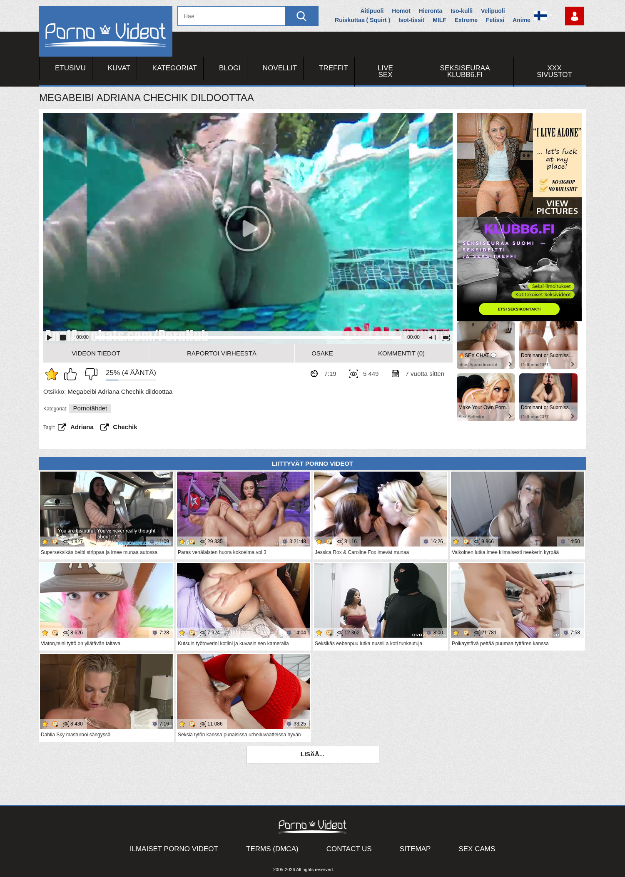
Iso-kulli (462, 10)
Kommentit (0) (401, 353)
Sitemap (415, 849)
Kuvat (119, 68)
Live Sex (385, 71)
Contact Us (349, 849)
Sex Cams (476, 849)
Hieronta (431, 10)
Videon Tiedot (96, 353)
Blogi (230, 68)
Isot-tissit (411, 20)
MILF (439, 20)
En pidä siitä (89, 374)
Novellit (280, 68)
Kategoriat (174, 68)
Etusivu (70, 68)
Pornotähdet (90, 408)
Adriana (82, 426)
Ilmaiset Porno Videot (174, 849)
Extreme (466, 20)
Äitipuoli (371, 10)
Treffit (333, 68)
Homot (401, 10)
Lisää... (313, 754)
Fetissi (495, 20)
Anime (521, 20)
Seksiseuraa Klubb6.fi (465, 71)
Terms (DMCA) (272, 849)
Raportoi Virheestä (221, 353)
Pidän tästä (72, 374)
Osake (322, 353)
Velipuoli (493, 10)
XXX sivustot (554, 71)
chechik (125, 426)
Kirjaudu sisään (574, 16)
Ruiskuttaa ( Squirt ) (362, 20)
